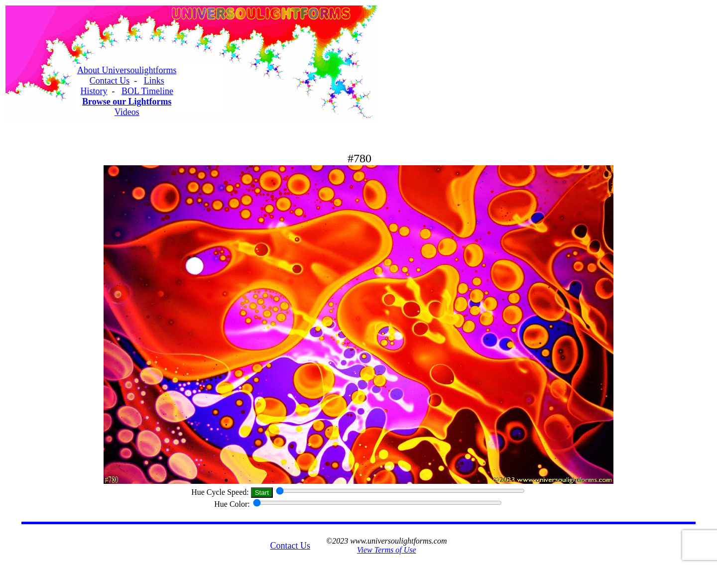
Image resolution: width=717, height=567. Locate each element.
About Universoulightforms (127, 70)
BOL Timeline (147, 91)
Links (154, 81)
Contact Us (110, 81)
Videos (127, 112)
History (94, 91)
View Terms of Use (386, 550)
